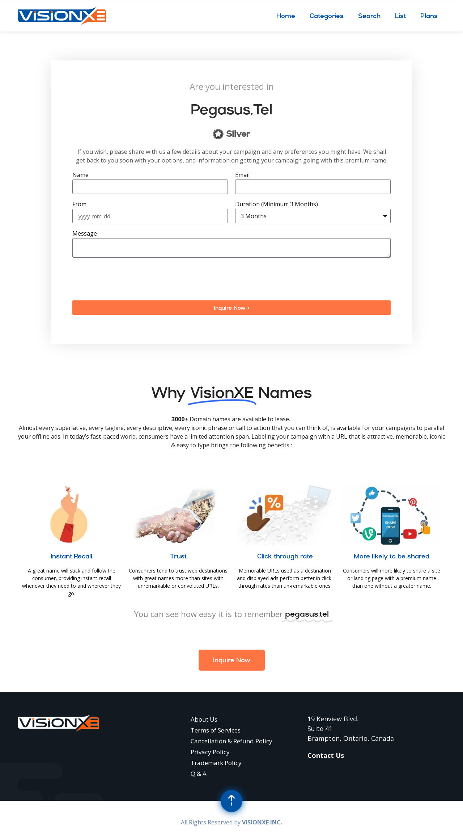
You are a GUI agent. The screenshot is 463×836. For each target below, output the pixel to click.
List (400, 16)
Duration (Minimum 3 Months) (276, 204)
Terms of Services (216, 730)
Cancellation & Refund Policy (231, 741)
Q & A (199, 773)
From (79, 204)
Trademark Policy (216, 763)
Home (285, 16)
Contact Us (325, 755)
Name (80, 175)
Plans (429, 16)
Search (369, 16)
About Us (204, 719)
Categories (327, 16)
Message (84, 234)
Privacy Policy (210, 752)
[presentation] (127, 279)
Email (242, 175)
